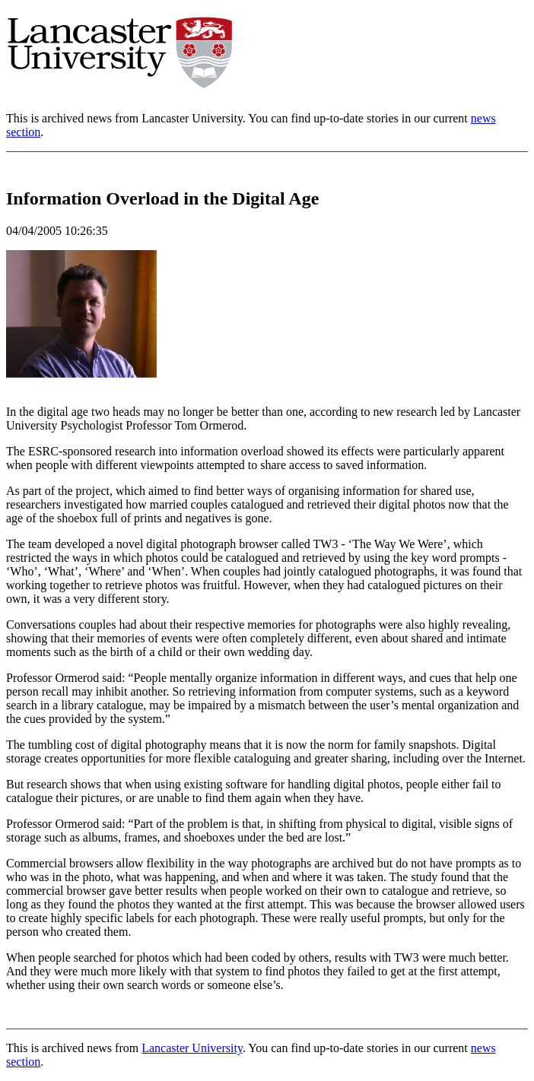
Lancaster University (192, 1047)
